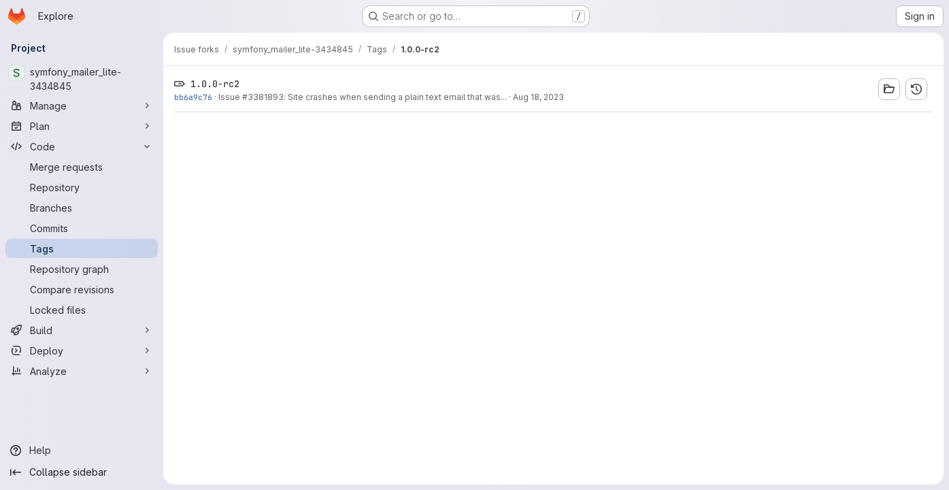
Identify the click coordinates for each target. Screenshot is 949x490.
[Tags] (81, 248)
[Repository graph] (81, 268)
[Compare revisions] (81, 289)
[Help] (81, 450)
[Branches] (81, 207)
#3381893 (263, 97)
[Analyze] (81, 370)
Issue (230, 97)
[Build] (81, 330)
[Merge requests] (81, 166)
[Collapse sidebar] (81, 472)
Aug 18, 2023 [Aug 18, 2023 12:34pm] (538, 97)
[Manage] (81, 105)
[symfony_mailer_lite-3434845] (81, 79)
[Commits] (81, 228)
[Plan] (81, 125)
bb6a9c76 (193, 97)
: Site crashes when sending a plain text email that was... (395, 97)
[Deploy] (81, 350)
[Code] (81, 146)
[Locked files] (81, 309)
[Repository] (81, 187)
